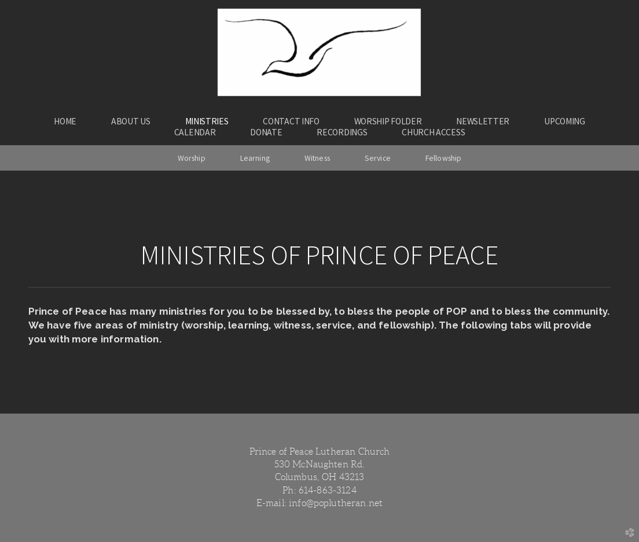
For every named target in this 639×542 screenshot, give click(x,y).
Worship (191, 158)
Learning (255, 158)
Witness (317, 158)
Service (378, 158)
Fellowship (443, 158)
